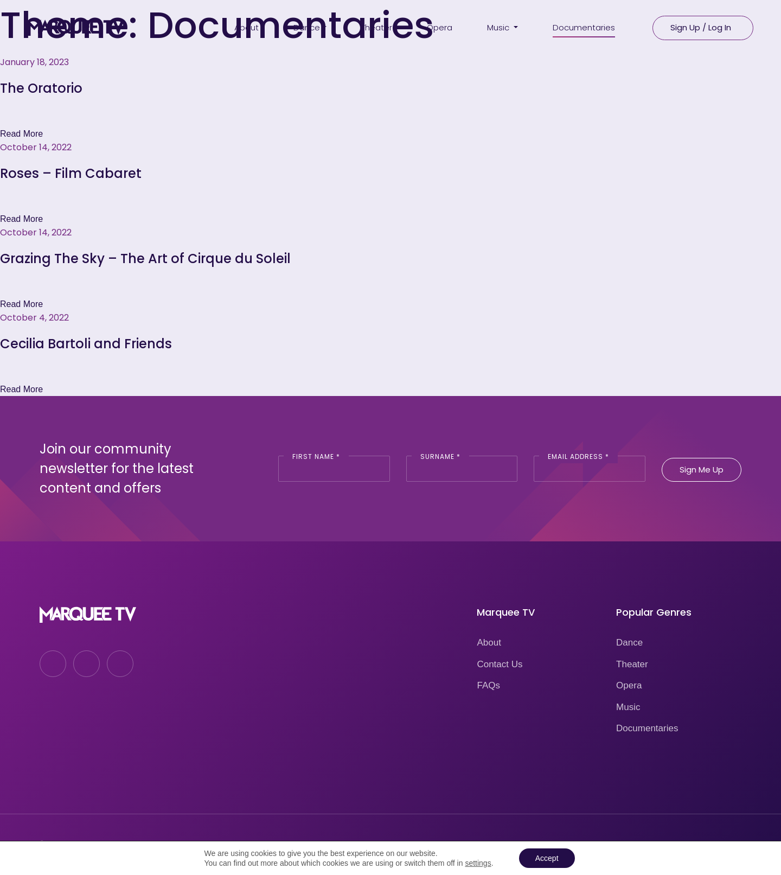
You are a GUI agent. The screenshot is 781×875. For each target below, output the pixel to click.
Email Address (578, 456)
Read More (21, 133)
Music (628, 707)
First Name (316, 456)
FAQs (488, 685)
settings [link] (478, 863)
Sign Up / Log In (700, 27)
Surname (440, 456)
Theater (632, 664)
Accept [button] (547, 858)
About (489, 642)
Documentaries (647, 728)
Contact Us (499, 664)
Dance (629, 642)
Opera (629, 685)
